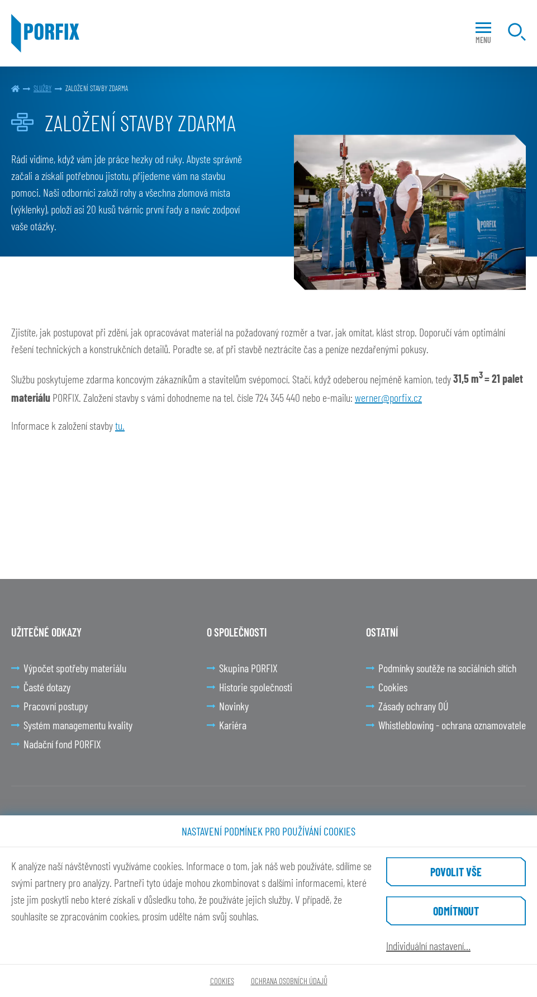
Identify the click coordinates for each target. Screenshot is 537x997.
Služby (42, 88)
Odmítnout (456, 911)
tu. (120, 425)
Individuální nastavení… (428, 945)
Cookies (222, 981)
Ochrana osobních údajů (289, 981)
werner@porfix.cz (388, 397)
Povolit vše (456, 872)
